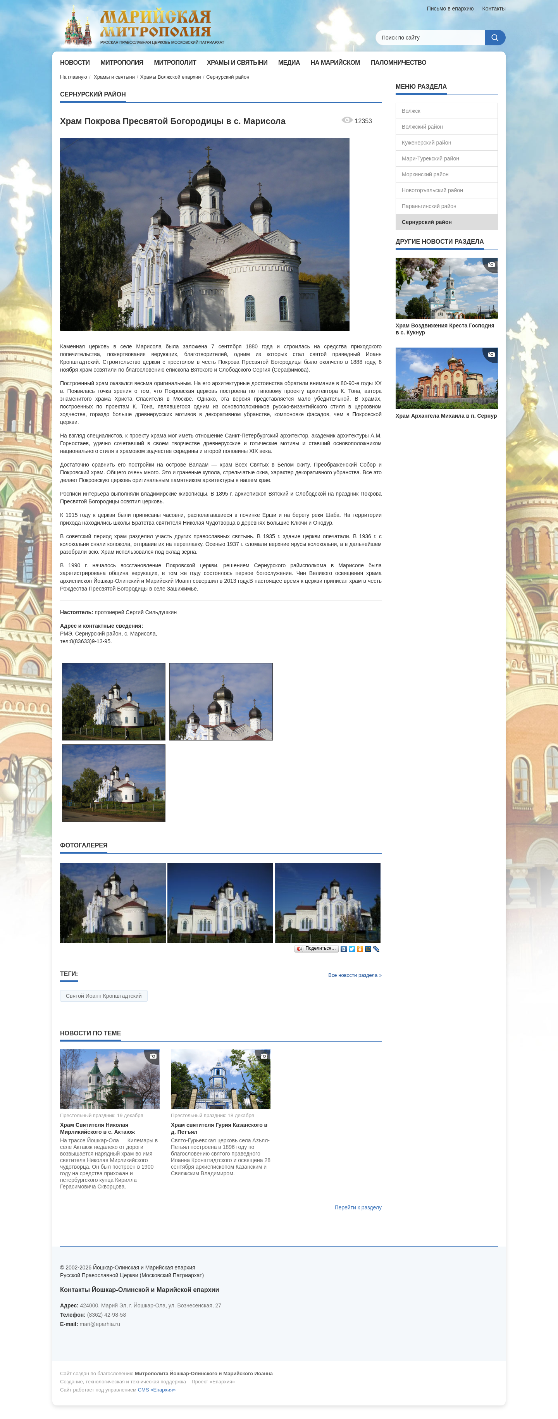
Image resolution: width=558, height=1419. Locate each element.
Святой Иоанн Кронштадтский (104, 996)
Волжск (411, 111)
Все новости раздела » (355, 975)
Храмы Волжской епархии (170, 77)
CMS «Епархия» (157, 1390)
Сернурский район (227, 77)
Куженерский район (426, 142)
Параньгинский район (429, 206)
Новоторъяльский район (432, 190)
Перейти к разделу (358, 1207)
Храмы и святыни (114, 77)
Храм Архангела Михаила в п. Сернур (446, 416)
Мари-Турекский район (430, 158)
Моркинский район (425, 174)
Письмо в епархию (450, 8)
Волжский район (422, 127)
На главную (73, 77)
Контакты (494, 8)
